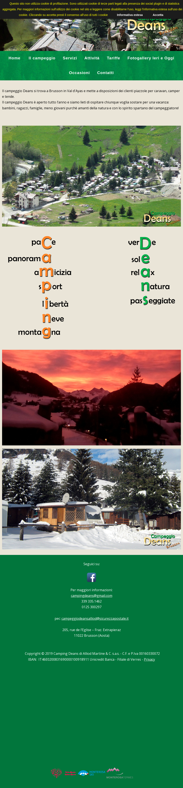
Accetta (158, 15)
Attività (91, 58)
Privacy (149, 659)
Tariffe (113, 58)
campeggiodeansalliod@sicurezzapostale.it (95, 618)
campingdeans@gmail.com (91, 595)
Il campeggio (42, 58)
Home (14, 58)
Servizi (70, 58)
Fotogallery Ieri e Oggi (151, 58)
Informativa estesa (130, 15)
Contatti (105, 72)
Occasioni (79, 72)
